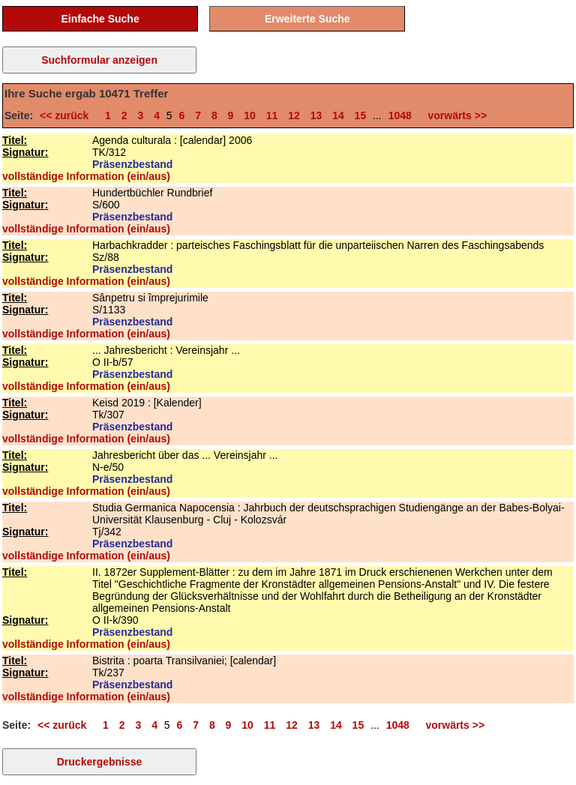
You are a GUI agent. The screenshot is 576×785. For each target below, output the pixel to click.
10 (250, 115)
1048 (400, 115)
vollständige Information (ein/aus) (86, 176)
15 (361, 115)
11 (272, 115)
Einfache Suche (100, 19)
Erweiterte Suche (307, 19)
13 (316, 115)
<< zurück (67, 115)
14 (338, 115)
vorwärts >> (454, 115)
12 (294, 115)
